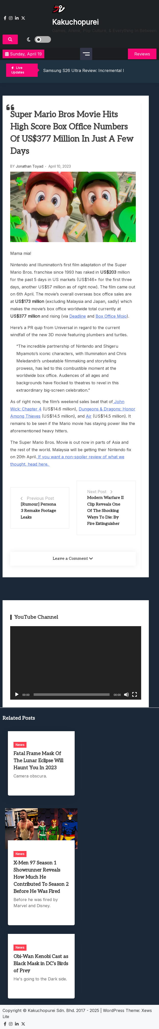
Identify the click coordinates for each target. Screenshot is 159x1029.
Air (88, 416)
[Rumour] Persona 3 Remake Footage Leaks (38, 511)
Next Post (96, 491)
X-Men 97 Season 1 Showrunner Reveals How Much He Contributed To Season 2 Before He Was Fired (41, 877)
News (20, 745)
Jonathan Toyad (29, 166)
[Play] (16, 694)
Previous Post (40, 498)
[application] (75, 663)
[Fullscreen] (134, 694)
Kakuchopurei (75, 22)
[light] (35, 39)
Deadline (77, 316)
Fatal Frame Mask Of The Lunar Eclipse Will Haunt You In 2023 (38, 761)
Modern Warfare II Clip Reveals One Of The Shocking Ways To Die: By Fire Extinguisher (105, 510)
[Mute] (126, 694)
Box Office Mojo (111, 316)
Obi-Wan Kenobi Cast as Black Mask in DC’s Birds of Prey (41, 964)
